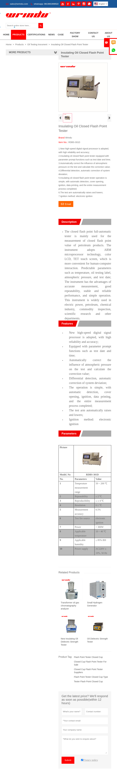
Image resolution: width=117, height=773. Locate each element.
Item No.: (63, 146)
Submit (67, 765)
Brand (61, 142)
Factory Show (75, 35)
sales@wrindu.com (19, 4)
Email (65, 208)
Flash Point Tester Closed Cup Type (90, 682)
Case (61, 34)
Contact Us (93, 35)
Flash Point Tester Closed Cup (87, 662)
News (51, 34)
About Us (108, 35)
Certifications (36, 34)
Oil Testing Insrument (37, 44)
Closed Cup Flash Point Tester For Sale (89, 668)
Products (18, 34)
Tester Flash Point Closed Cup (87, 686)
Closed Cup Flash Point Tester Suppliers (87, 676)
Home (6, 34)
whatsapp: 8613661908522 (46, 4)
